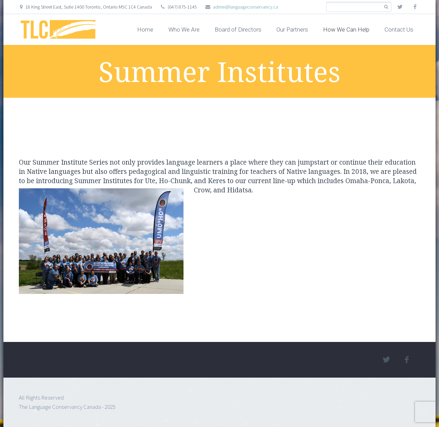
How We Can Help (346, 29)
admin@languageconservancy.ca (245, 7)
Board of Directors (238, 29)
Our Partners (292, 29)
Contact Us (398, 29)
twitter (400, 7)
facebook (415, 7)
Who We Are (184, 29)
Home (145, 29)
